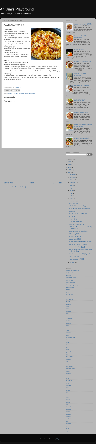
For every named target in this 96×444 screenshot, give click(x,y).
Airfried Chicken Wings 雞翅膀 (78, 231)
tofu (67, 426)
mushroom (69, 380)
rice (67, 404)
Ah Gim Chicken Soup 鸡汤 (82, 61)
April (71, 195)
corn (67, 328)
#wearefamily (70, 287)
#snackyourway (70, 282)
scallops (68, 416)
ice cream (69, 359)
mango (68, 371)
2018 (70, 169)
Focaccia (72, 216)
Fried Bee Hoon (74, 203)
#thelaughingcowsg (72, 285)
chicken (10, 93)
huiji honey (69, 356)
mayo (67, 376)
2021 (70, 162)
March (72, 198)
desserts (68, 340)
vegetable (32, 93)
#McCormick (70, 275)
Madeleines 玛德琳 (75, 236)
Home (32, 183)
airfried (68, 289)
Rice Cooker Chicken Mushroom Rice (80, 99)
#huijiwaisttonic (70, 273)
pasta (67, 392)
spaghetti (69, 423)
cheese (68, 321)
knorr (67, 361)
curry (67, 335)
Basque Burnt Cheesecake (82, 85)
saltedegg (69, 409)
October (72, 180)
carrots (68, 316)
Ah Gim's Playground (17, 9)
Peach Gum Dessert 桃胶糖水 (83, 24)
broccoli (68, 311)
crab (67, 330)
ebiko (67, 345)
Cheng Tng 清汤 (74, 234)
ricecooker (25, 93)
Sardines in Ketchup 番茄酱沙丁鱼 (79, 254)
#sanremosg (69, 280)
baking (68, 301)
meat (15, 93)
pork (67, 397)
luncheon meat (70, 368)
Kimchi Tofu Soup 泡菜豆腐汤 (78, 214)
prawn (68, 402)
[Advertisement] (33, 165)
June (71, 190)
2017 (70, 172)
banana (68, 304)
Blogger (58, 439)
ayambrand (69, 294)
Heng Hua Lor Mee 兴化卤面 (78, 244)
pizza (67, 395)
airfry (67, 292)
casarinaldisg (70, 318)
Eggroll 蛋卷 (73, 219)
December (73, 174)
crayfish (68, 333)
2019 (70, 167)
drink (67, 342)
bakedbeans (69, 299)
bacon (68, 297)
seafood (68, 419)
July (71, 188)
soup (67, 421)
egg (67, 347)
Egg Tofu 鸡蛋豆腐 (75, 239)
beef (67, 306)
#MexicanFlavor (71, 277)
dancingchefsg (70, 337)
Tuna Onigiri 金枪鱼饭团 (76, 259)
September (73, 182)
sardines (68, 414)
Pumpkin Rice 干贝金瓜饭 (77, 247)
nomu (67, 383)
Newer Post (8, 183)
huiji (67, 354)
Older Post (57, 183)
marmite (68, 373)
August (72, 185)
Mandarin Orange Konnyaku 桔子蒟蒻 (80, 241)
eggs (67, 349)
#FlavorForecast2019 (72, 270)
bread (68, 309)
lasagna (68, 364)
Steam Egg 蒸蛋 (79, 49)
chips (67, 325)
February (73, 201)
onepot (19, 93)
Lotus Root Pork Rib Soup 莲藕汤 (79, 208)
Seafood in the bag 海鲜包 (82, 138)
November (73, 177)
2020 (70, 164)
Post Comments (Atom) (19, 187)
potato (68, 400)
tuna (67, 428)
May (71, 193)
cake (67, 313)
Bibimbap (72, 211)
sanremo (68, 412)
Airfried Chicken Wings (81, 112)
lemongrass (69, 366)
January (72, 262)
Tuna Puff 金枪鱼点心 (76, 221)
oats (67, 388)
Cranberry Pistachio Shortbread (80, 74)
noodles (68, 385)
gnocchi (68, 352)
